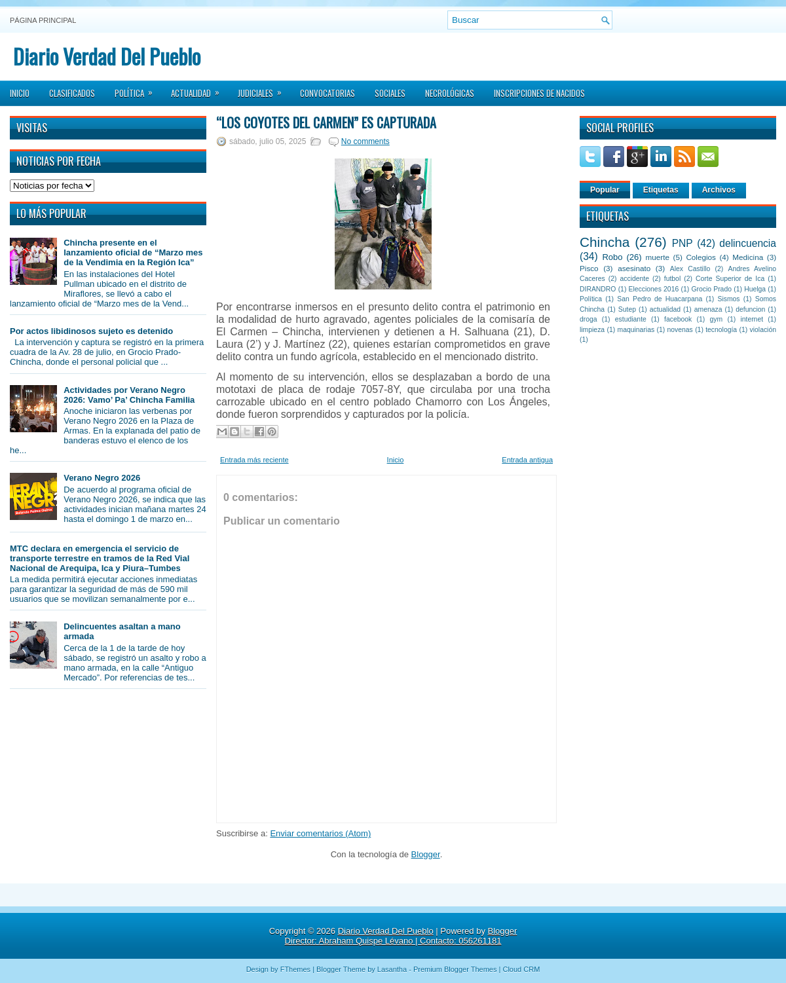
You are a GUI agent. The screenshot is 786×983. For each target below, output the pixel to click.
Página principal (43, 20)
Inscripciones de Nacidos (539, 93)
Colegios (700, 257)
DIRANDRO (598, 289)
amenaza (708, 309)
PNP (682, 243)
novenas (680, 329)
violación (763, 329)
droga (588, 319)
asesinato (634, 268)
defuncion (750, 309)
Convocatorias (327, 93)
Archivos (719, 190)
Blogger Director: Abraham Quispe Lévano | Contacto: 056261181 (401, 936)
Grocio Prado (711, 289)
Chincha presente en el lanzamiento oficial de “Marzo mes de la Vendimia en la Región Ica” (133, 252)
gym (716, 319)
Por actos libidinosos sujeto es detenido (91, 331)
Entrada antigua (527, 460)
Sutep (627, 309)
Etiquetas (661, 190)
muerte (657, 257)
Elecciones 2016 (654, 289)
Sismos (728, 299)
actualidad (665, 309)
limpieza (592, 329)
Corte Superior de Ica (730, 278)
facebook (678, 319)
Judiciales (264, 89)
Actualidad (199, 89)
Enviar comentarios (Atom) (320, 833)
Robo (612, 257)
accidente (634, 278)
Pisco (589, 268)
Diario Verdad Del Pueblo (106, 56)
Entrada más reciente (254, 460)
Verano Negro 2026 (102, 478)
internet (751, 319)
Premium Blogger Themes (455, 969)
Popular (605, 190)
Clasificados (72, 93)
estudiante (630, 319)
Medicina (747, 257)
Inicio (19, 93)
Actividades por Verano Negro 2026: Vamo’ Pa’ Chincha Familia (129, 395)
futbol (672, 278)
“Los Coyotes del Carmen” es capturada (326, 122)
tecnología (721, 329)
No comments (365, 141)
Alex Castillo (690, 268)
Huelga (755, 289)
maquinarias (636, 329)
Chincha (604, 242)
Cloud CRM (521, 969)
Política (138, 89)
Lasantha (392, 969)
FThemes (295, 969)
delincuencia (747, 243)
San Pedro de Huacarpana (659, 299)
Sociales (390, 93)
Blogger (425, 854)
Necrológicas (449, 93)
